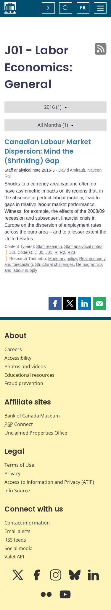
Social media (18, 548)
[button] (55, 303)
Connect (18, 424)
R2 (62, 252)
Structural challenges (54, 264)
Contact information (27, 522)
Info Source (17, 490)
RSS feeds (15, 540)
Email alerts (17, 531)
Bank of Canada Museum (32, 415)
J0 (41, 252)
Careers (13, 349)
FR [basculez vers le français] (83, 7)
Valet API (14, 556)
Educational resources (29, 375)
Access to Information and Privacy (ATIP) (49, 482)
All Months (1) (55, 125)
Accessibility (17, 358)
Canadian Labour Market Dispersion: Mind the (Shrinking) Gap (47, 151)
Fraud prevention (23, 383)
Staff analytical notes (83, 246)
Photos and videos (25, 366)
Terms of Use (19, 465)
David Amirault (71, 170)
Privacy (12, 473)
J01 (49, 252)
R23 (71, 252)
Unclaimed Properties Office (35, 433)
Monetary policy (62, 258)
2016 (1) (55, 107)
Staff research (49, 246)
